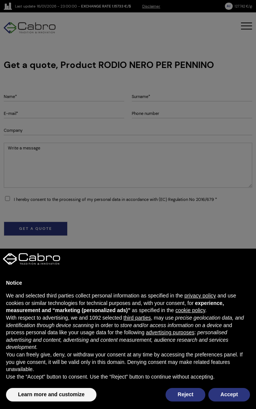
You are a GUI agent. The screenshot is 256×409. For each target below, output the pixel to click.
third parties (137, 318)
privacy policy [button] (200, 296)
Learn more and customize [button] (51, 394)
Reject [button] (185, 394)
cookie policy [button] (190, 310)
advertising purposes (170, 332)
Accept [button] (229, 394)
